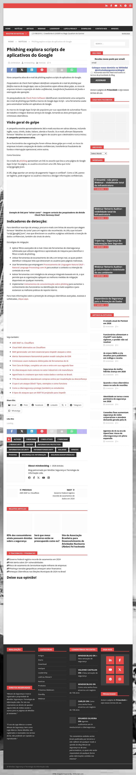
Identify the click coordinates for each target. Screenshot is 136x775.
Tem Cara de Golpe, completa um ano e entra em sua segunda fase (43, 365)
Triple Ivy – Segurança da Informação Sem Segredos (108, 242)
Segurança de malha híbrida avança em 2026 (114, 370)
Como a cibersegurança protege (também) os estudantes (38, 388)
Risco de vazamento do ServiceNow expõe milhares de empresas (38, 565)
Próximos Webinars (46, 690)
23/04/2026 (109, 345)
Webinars (97, 160)
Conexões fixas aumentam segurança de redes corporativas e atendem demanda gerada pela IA (115, 416)
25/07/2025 (100, 276)
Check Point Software (35, 98)
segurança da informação (34, 455)
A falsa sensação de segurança (87, 658)
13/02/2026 (100, 218)
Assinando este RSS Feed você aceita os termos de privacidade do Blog (107, 73)
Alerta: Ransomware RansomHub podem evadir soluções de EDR (41, 356)
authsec (17, 439)
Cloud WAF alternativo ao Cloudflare (28, 347)
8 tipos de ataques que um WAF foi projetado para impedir (39, 392)
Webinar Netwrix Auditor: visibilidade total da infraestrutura (108, 211)
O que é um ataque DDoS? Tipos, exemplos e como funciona (39, 383)
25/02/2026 (100, 189)
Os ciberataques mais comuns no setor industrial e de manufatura (42, 370)
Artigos (30, 28)
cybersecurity (15, 444)
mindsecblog (29, 62)
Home (7, 28)
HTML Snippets (58, 774)
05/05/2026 (109, 327)
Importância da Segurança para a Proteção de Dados (108, 300)
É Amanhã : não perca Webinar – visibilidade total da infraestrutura (109, 182)
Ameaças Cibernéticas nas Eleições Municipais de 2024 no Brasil (37, 571)
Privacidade (112, 90)
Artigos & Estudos (102, 315)
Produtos (42, 685)
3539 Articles (58, 465)
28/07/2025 (100, 247)
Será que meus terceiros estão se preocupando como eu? (47, 538)
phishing (23, 161)
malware (62, 450)
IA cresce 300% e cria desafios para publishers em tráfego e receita (114, 355)
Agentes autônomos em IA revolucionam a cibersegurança (82, 724)
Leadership (55, 28)
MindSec (115, 28)
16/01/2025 (100, 305)
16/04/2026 (109, 441)
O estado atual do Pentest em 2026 (115, 322)
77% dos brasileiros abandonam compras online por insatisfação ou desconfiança (49, 379)
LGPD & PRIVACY (70, 28)
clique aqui (23, 299)
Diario (40, 660)
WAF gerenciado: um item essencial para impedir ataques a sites (41, 352)
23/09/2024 (15, 62)
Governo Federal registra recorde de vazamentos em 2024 (35, 559)
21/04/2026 (109, 375)
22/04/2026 (109, 361)
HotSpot (41, 668)
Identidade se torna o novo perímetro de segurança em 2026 (116, 399)
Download (86, 28)
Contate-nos (101, 28)
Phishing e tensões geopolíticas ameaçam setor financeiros (35, 568)
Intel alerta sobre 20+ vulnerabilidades (26, 562)
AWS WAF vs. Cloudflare (23, 343)
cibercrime (31, 439)
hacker (29, 444)
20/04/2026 (109, 404)
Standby (41, 694)
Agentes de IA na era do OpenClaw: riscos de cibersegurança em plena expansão (115, 435)
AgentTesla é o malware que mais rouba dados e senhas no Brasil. (42, 374)
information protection (49, 444)
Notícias (18, 28)
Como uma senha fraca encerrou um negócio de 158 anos (83, 690)
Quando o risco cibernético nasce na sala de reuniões (116, 383)
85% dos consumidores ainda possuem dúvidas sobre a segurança (19, 538)
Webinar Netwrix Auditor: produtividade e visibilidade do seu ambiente (109, 269)
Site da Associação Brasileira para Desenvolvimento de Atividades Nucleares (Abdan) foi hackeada (73, 541)
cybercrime (62, 439)
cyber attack (47, 439)
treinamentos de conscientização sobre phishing (46, 284)
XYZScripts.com (78, 774)
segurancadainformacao (62, 455)
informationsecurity (43, 450)
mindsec (75, 450)
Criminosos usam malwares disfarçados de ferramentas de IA (40, 361)
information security (19, 450)
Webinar (41, 28)
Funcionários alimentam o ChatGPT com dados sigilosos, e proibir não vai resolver (115, 338)
